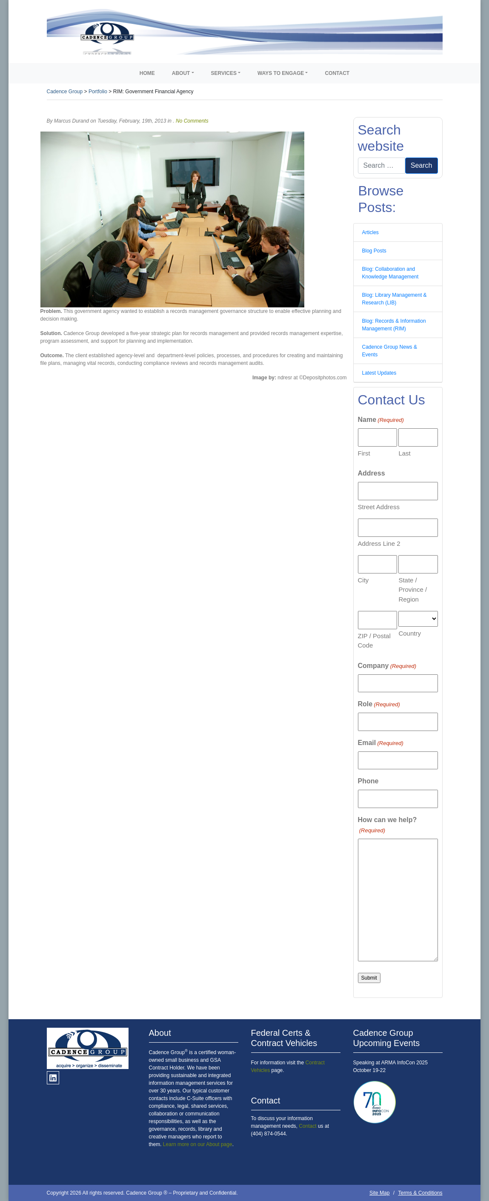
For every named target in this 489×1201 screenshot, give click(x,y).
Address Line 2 (379, 543)
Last (404, 453)
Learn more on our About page (197, 1144)
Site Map (379, 1193)
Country (409, 633)
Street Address (379, 506)
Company (387, 666)
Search (421, 165)
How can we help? (387, 825)
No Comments (192, 121)
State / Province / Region (412, 589)
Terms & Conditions (420, 1193)
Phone (368, 781)
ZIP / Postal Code (374, 640)
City (363, 580)
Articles (370, 232)
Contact (337, 73)
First (364, 453)
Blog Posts (374, 251)
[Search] (381, 166)
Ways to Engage (280, 73)
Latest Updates (379, 373)
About (181, 73)
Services (224, 73)
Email (380, 743)
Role (379, 704)
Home (147, 73)
